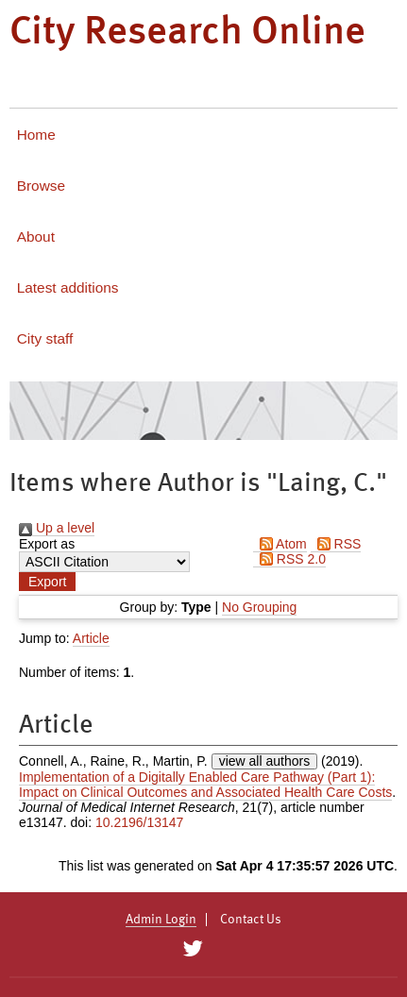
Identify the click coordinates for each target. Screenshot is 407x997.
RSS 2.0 (289, 558)
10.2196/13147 (139, 822)
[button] (47, 581)
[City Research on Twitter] (193, 949)
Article (91, 638)
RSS (336, 543)
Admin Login (161, 919)
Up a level (56, 527)
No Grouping (259, 607)
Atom (280, 543)
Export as (47, 543)
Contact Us (250, 919)
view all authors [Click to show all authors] (265, 761)
